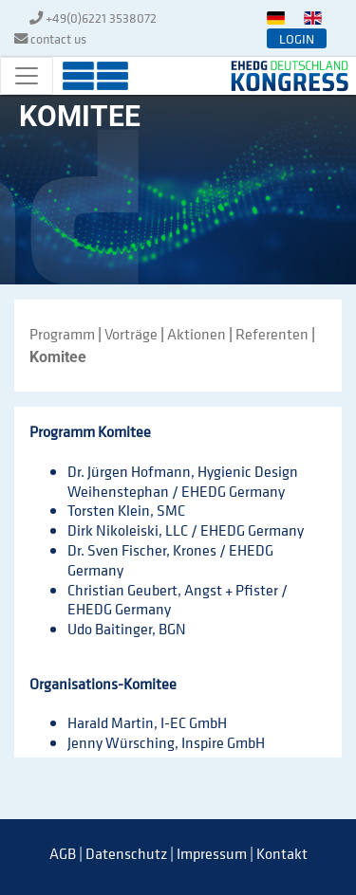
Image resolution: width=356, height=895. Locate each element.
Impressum (212, 853)
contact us (58, 38)
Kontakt (282, 853)
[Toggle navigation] (26, 76)
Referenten (272, 333)
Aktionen (196, 333)
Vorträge (131, 333)
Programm (62, 333)
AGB (62, 853)
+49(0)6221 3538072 (101, 18)
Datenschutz (126, 853)
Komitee (57, 357)
